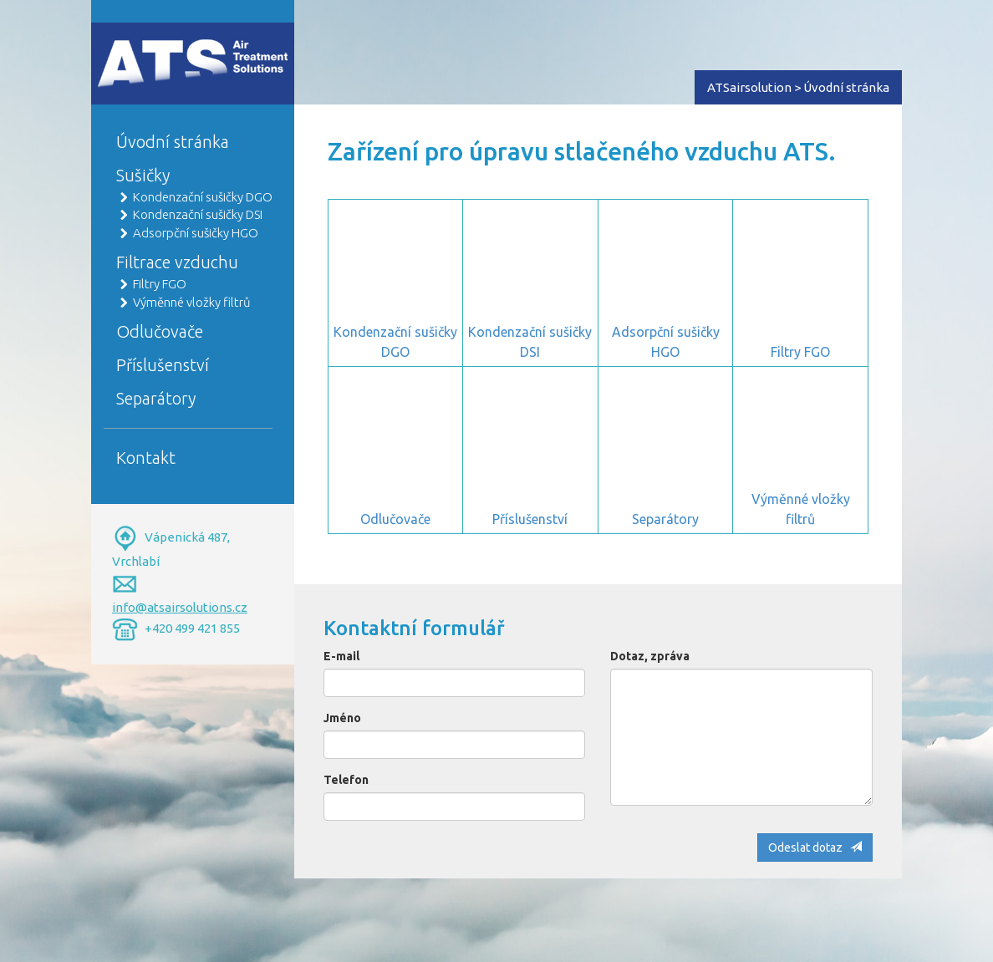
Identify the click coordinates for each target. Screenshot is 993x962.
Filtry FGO (159, 284)
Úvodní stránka (172, 141)
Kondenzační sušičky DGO (202, 197)
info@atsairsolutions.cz (179, 607)
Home (113, 47)
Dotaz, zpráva (650, 656)
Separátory (156, 398)
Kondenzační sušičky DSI (197, 214)
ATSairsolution (749, 87)
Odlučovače (159, 331)
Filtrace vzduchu (177, 262)
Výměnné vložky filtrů (192, 302)
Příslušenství (162, 364)
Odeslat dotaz (815, 847)
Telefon (346, 779)
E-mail (341, 656)
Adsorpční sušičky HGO (195, 233)
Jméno (342, 718)
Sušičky (143, 175)
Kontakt (146, 457)
